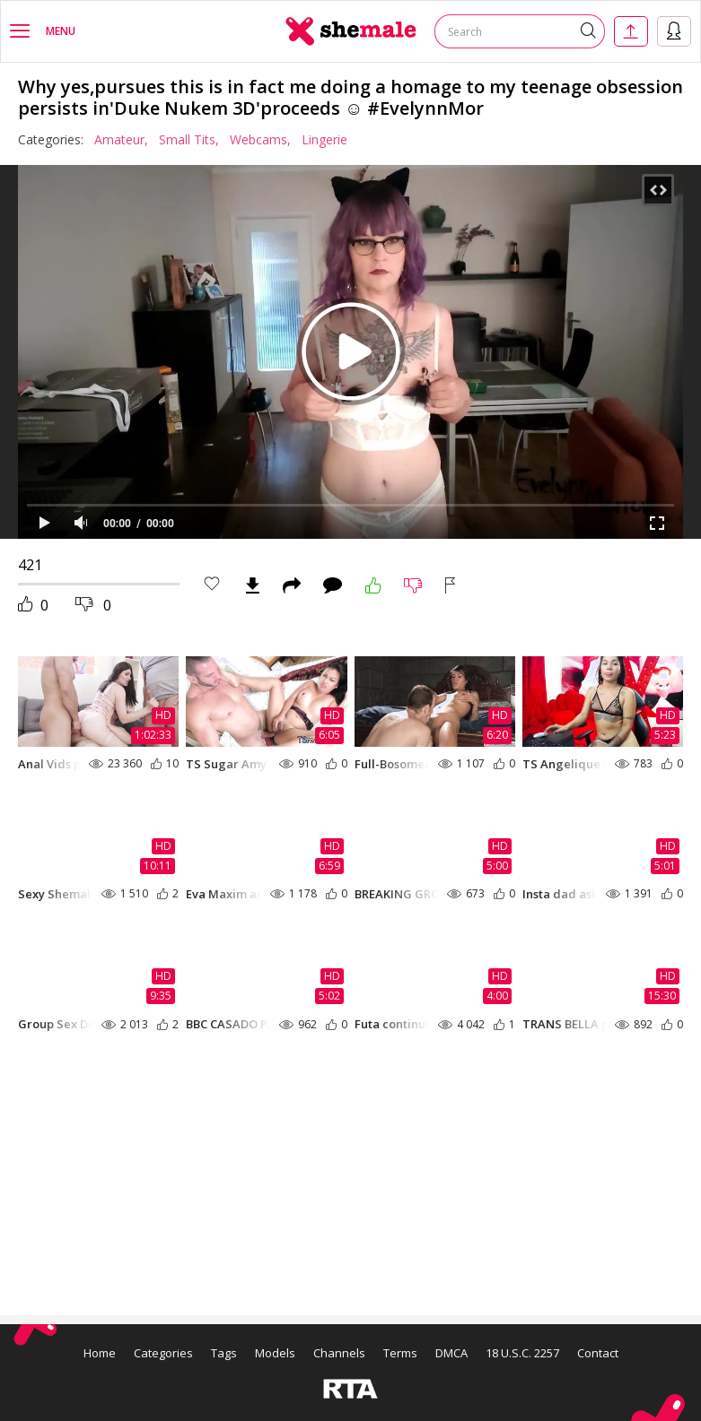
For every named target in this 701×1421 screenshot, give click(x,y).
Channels (339, 1353)
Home (99, 1353)
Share (292, 585)
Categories (163, 1353)
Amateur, (121, 139)
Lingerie (324, 139)
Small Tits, (189, 139)
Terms (400, 1353)
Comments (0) (333, 585)
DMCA (451, 1353)
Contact (597, 1353)
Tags (224, 1353)
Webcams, (260, 139)
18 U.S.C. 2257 (522, 1353)
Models (275, 1353)
